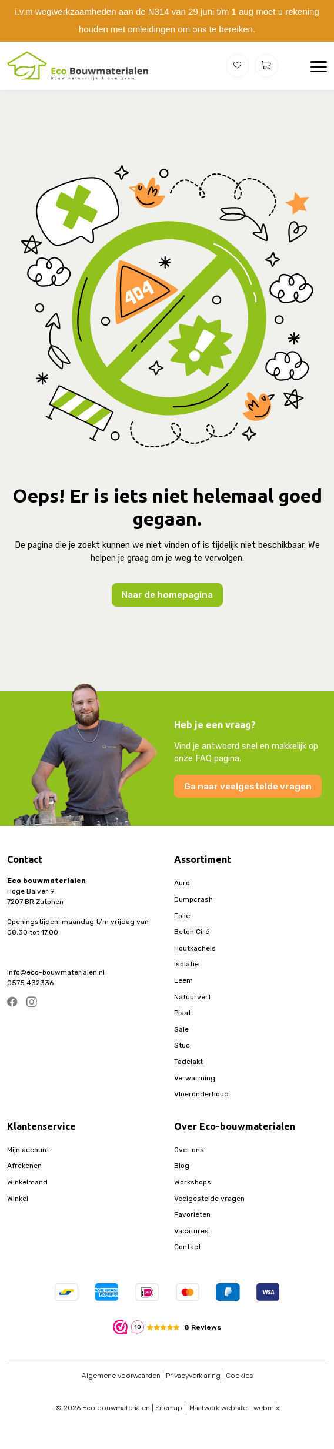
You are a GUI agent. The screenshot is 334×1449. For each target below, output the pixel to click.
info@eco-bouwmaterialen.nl (56, 972)
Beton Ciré (191, 932)
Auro (182, 883)
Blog (181, 1166)
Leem (183, 980)
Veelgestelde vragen (209, 1198)
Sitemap (168, 1408)
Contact (187, 1247)
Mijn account (28, 1150)
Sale (181, 1029)
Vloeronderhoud (201, 1094)
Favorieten (192, 1214)
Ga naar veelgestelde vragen (248, 786)
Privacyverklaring (193, 1375)
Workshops (192, 1182)
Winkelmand (27, 1182)
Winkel (17, 1198)
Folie (182, 916)
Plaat (182, 1013)
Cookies (239, 1375)
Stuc (182, 1045)
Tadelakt (188, 1062)
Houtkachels (195, 948)
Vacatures (191, 1231)
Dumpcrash (193, 899)
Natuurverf (192, 997)
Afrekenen (24, 1166)
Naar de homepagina (167, 595)
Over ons (189, 1150)
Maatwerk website (218, 1408)
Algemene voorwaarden (121, 1375)
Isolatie (186, 964)
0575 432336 (30, 983)
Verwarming (194, 1078)
